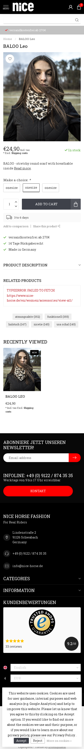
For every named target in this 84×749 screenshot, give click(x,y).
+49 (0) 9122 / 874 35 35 (29, 553)
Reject (37, 741)
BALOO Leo (27, 39)
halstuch (17, 324)
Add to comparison (15, 226)
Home (7, 39)
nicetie (41, 324)
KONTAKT (38, 491)
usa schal (66, 324)
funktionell (58, 316)
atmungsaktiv (27, 316)
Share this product (46, 226)
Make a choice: (17, 180)
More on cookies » (59, 740)
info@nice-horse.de (27, 566)
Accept (21, 741)
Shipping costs (19, 153)
